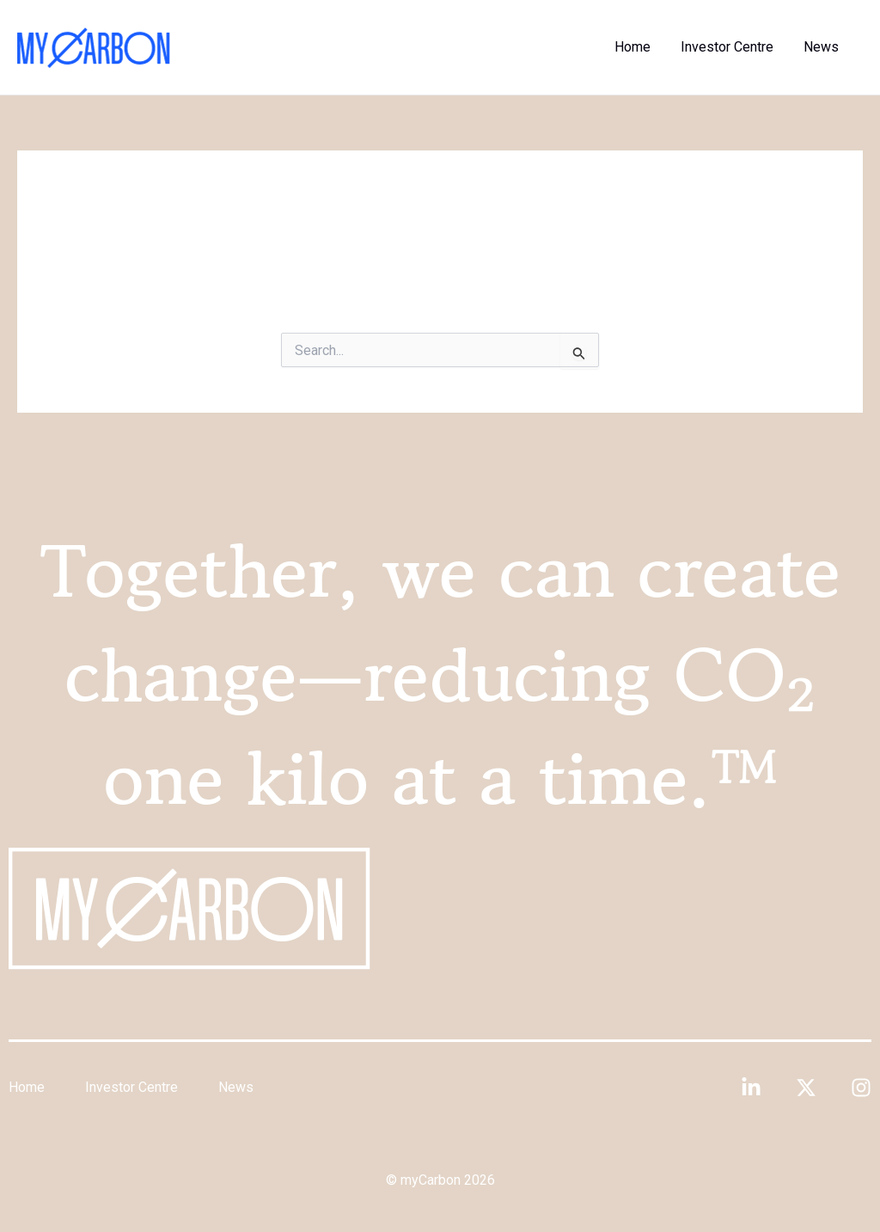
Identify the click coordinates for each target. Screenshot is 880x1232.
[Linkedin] (751, 1087)
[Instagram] (861, 1087)
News (822, 47)
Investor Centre (731, 47)
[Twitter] (806, 1087)
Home (639, 47)
